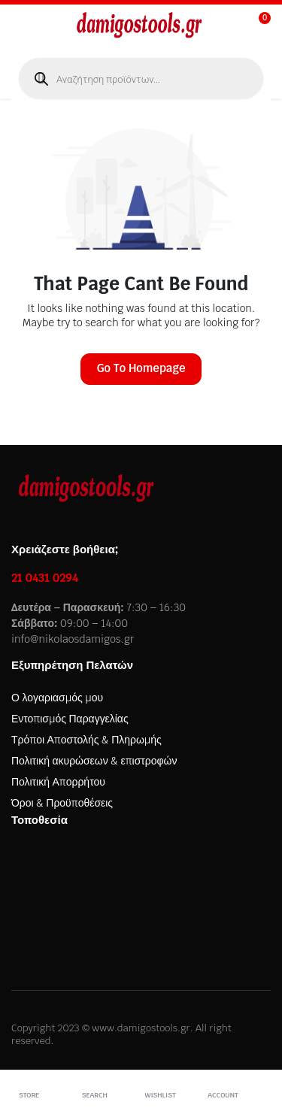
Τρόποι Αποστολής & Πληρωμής (86, 739)
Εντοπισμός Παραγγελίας (70, 718)
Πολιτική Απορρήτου (58, 782)
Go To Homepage (140, 368)
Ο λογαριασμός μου (57, 697)
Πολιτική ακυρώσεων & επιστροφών (94, 760)
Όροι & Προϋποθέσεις (62, 803)
